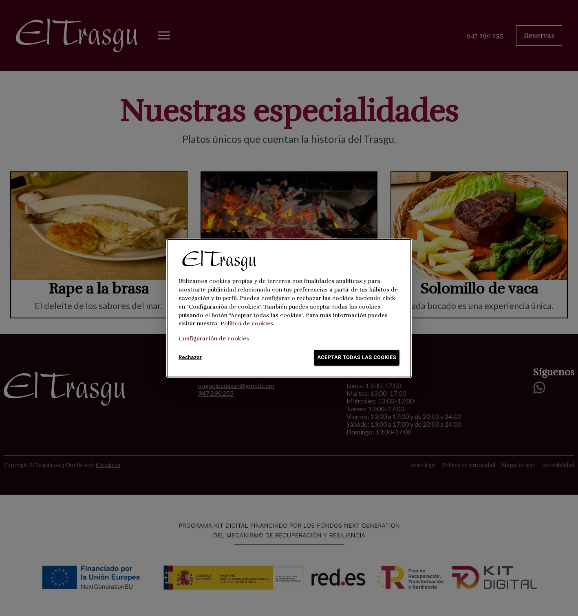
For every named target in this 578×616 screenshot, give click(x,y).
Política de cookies (247, 323)
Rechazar (192, 358)
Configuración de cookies (214, 338)
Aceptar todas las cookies (356, 358)
